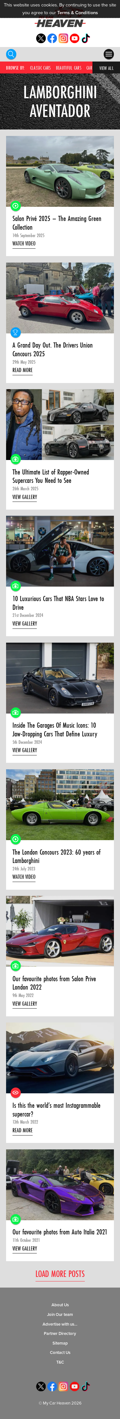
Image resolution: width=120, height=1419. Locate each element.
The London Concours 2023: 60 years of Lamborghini (56, 856)
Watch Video (24, 243)
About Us (60, 1305)
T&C (60, 1362)
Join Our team (60, 1314)
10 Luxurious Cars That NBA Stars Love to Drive (58, 602)
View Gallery (24, 497)
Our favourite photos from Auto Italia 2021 (60, 1232)
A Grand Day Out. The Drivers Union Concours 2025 (52, 349)
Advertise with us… (60, 1324)
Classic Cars (40, 67)
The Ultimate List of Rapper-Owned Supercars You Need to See (50, 476)
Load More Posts (60, 1274)
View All (107, 68)
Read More (22, 370)
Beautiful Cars (68, 67)
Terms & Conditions (77, 12)
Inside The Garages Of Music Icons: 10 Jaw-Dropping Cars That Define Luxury (54, 729)
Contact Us (60, 1352)
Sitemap (60, 1343)
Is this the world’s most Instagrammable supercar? (56, 1109)
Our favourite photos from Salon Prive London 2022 (54, 983)
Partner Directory (60, 1333)
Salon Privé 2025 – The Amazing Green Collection (56, 222)
